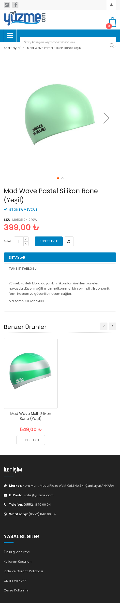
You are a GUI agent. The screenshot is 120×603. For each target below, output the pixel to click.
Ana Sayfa (12, 48)
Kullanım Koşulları (17, 561)
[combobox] (68, 42)
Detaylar (17, 257)
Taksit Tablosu (23, 268)
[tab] (60, 257)
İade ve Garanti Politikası (23, 571)
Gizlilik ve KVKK (15, 580)
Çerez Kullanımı (16, 590)
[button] (106, 118)
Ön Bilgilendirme (17, 552)
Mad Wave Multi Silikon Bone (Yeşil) (30, 416)
